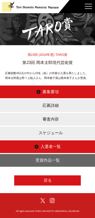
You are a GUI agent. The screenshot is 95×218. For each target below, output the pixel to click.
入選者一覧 (51, 146)
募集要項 (51, 92)
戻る (48, 180)
